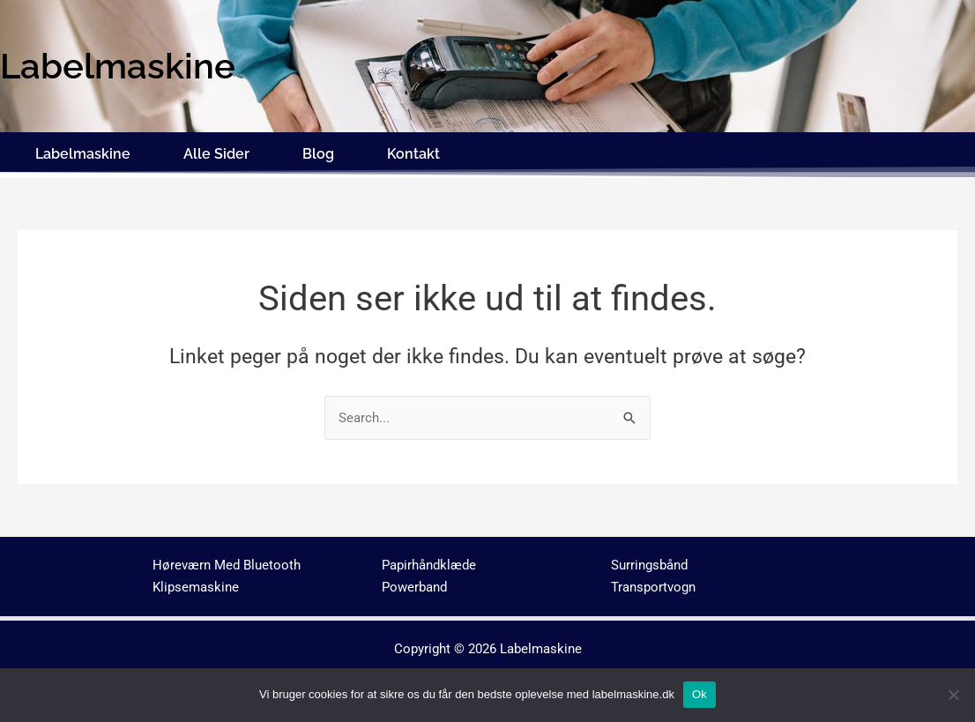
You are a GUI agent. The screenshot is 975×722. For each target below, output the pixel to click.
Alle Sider (216, 152)
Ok (699, 694)
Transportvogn (653, 583)
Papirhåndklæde (429, 561)
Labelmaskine (82, 152)
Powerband (414, 583)
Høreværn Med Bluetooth (227, 561)
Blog (318, 152)
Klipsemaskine (196, 583)
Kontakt (413, 152)
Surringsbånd (649, 561)
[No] (953, 694)
